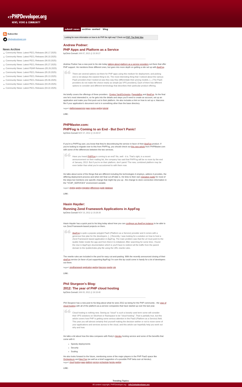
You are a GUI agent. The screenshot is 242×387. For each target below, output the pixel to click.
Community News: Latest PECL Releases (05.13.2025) (31, 76)
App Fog (83, 359)
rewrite (109, 267)
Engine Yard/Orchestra (119, 94)
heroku (112, 362)
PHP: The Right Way (134, 37)
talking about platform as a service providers (128, 64)
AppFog (160, 67)
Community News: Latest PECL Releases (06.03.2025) (31, 60)
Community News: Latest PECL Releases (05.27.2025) (31, 64)
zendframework (76, 267)
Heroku (118, 336)
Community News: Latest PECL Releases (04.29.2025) (31, 84)
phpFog (66, 259)
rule (114, 267)
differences (94, 188)
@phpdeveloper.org (14, 39)
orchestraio (104, 362)
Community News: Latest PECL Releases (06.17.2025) (31, 52)
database (109, 188)
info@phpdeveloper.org (139, 385)
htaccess (102, 267)
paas (88, 108)
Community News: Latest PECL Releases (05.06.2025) (31, 80)
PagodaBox (137, 94)
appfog (99, 108)
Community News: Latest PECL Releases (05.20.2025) (31, 72)
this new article (138, 146)
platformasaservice (77, 108)
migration (86, 188)
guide (102, 188)
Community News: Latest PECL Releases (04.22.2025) (31, 88)
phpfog (72, 188)
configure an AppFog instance (140, 223)
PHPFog (92, 156)
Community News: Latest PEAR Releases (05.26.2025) (31, 68)
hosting (77, 362)
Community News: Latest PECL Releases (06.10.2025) (31, 56)
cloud (72, 362)
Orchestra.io (69, 359)
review (93, 108)
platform (89, 362)
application (87, 267)
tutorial (105, 108)
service (96, 362)
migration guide (148, 177)
